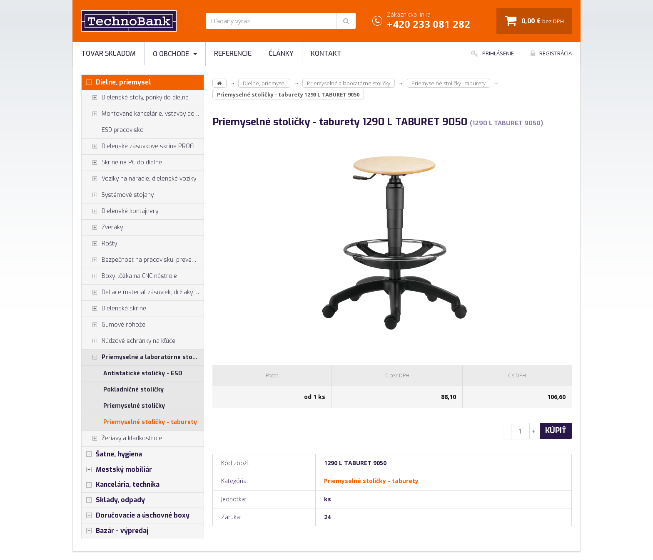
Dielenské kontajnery (120, 211)
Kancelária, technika (121, 484)
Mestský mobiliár (117, 469)
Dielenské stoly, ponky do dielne (135, 98)
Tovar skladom (108, 53)
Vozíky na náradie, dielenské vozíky (139, 179)
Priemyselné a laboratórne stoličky (143, 357)
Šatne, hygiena (112, 454)
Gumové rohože (113, 325)
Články (281, 53)
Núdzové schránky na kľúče (128, 341)
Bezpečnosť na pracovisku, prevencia (142, 260)
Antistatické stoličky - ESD (142, 373)
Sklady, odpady (113, 500)
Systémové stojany (118, 195)
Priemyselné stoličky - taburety (150, 422)
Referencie (233, 53)
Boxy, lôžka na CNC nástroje (129, 276)
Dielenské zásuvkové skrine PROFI (138, 146)
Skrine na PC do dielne (122, 163)
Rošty (99, 244)
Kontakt (326, 53)
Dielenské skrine (114, 309)
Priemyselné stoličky (134, 406)
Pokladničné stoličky (133, 390)
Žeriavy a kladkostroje (122, 438)
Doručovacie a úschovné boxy (135, 515)
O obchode (175, 54)
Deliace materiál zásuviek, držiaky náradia (143, 292)
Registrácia (551, 53)
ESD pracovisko (123, 130)
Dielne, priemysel (116, 82)
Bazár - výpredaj (115, 530)
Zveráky (102, 227)
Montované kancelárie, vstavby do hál (143, 114)
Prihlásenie (492, 53)
